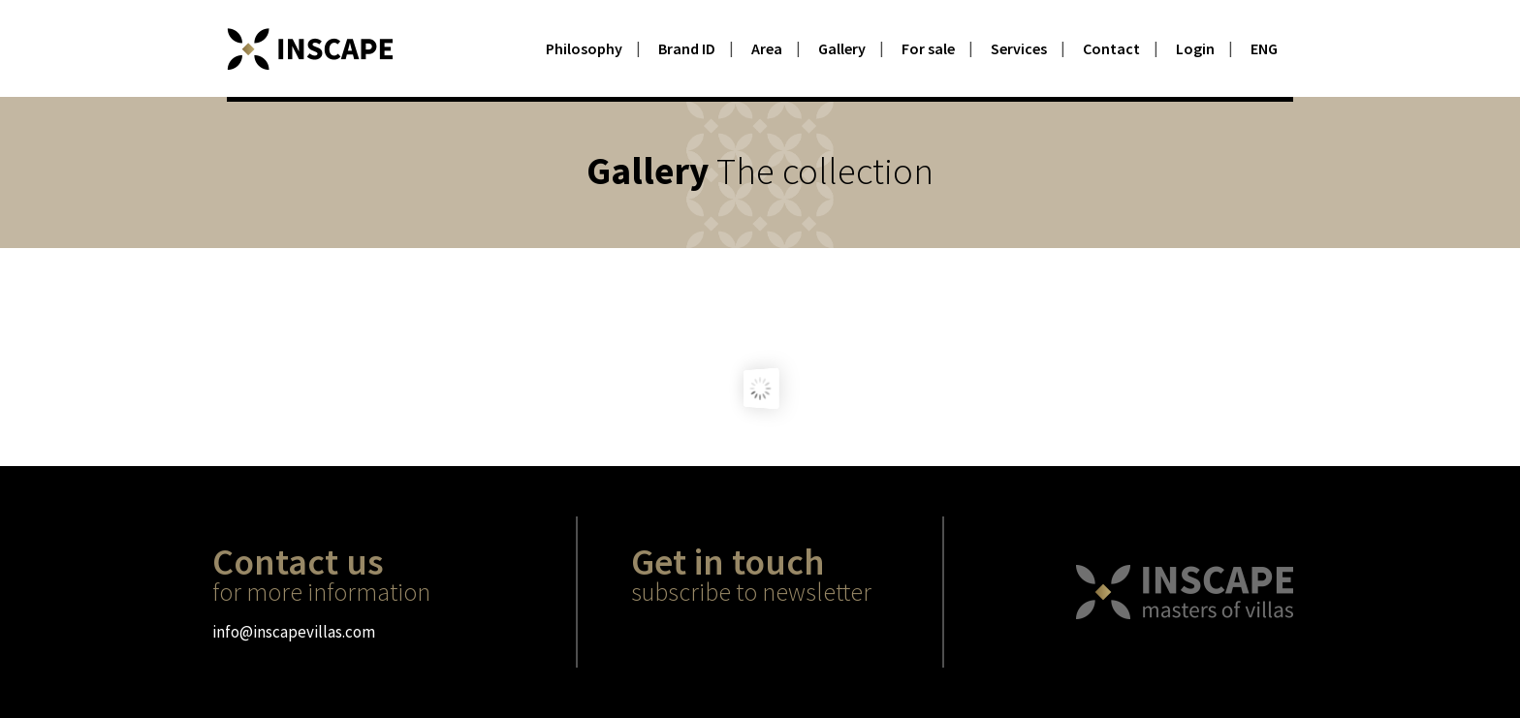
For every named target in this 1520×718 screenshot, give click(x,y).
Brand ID (686, 48)
